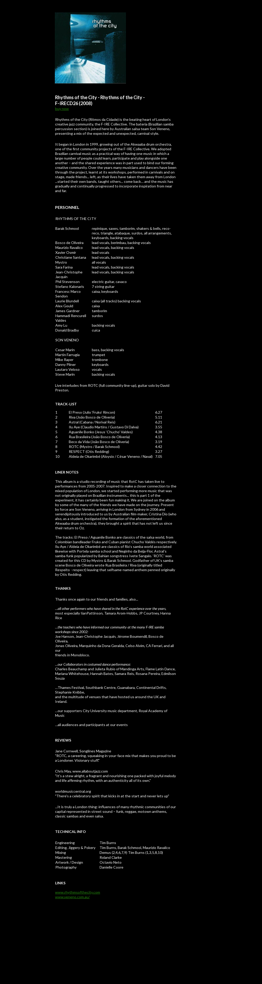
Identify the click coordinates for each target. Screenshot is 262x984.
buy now (62, 108)
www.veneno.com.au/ (72, 897)
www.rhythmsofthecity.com (77, 892)
